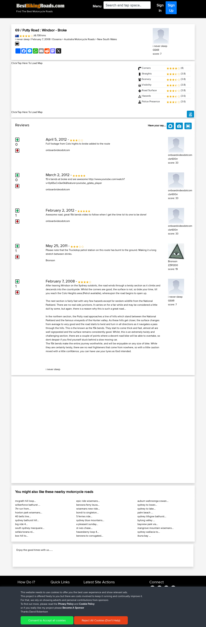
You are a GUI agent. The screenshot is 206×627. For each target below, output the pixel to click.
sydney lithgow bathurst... (151, 516)
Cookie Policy (86, 604)
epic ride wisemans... (88, 501)
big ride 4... (21, 524)
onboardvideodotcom (58, 150)
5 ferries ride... (84, 516)
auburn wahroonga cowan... (153, 501)
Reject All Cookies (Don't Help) (101, 620)
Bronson (50, 260)
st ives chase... (84, 528)
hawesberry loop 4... (87, 532)
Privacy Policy (66, 604)
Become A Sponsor (73, 608)
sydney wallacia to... (148, 532)
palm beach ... (145, 512)
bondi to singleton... (87, 512)
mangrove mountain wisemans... (155, 528)
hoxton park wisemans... (28, 512)
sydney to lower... (147, 505)
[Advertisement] (72, 87)
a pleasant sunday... (87, 524)
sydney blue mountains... (90, 520)
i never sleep (22, 39)
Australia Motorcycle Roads (79, 39)
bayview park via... (147, 524)
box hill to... (21, 536)
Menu (97, 6)
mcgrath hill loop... (25, 501)
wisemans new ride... (88, 508)
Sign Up (171, 8)
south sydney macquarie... (29, 528)
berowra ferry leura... (87, 505)
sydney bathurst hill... (27, 520)
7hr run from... (23, 508)
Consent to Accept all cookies (47, 620)
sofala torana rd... (24, 532)
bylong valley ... (146, 520)
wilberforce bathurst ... (27, 505)
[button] (25, 429)
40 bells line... (23, 516)
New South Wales (107, 39)
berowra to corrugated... (89, 536)
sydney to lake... (146, 508)
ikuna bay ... (144, 536)
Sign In (160, 8)
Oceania (56, 39)
